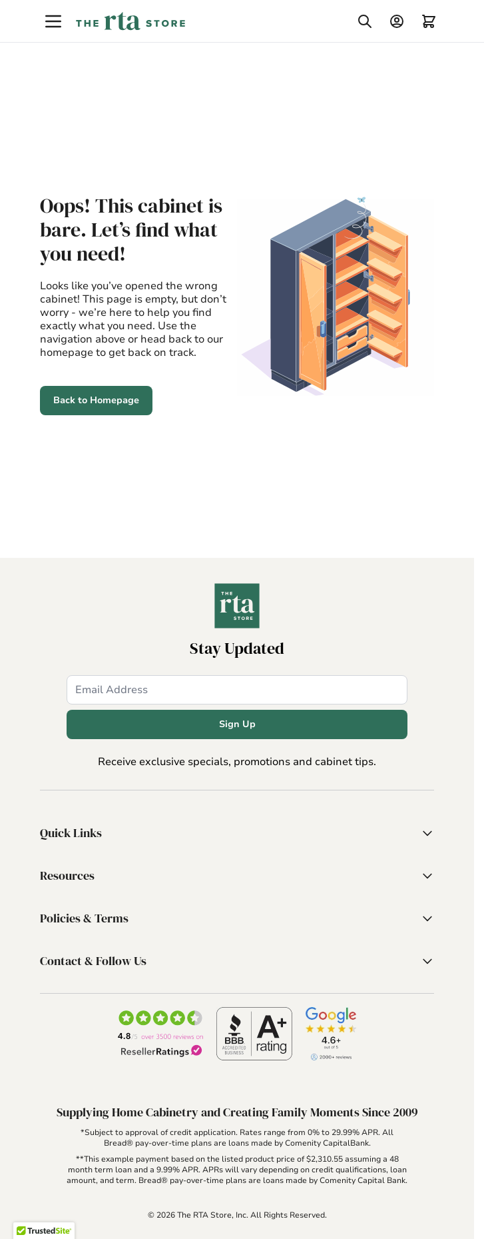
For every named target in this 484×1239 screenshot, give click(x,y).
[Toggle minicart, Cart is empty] (429, 21)
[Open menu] (53, 21)
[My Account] (397, 21)
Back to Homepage (96, 400)
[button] (237, 833)
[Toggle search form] (365, 21)
